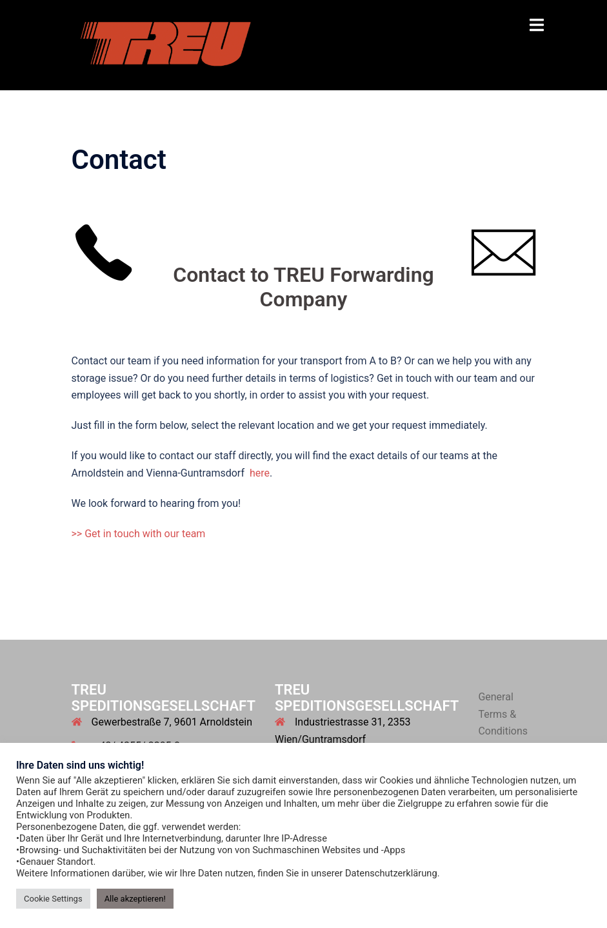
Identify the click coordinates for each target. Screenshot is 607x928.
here (260, 473)
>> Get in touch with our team (139, 534)
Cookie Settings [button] (53, 898)
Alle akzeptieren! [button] (135, 898)
